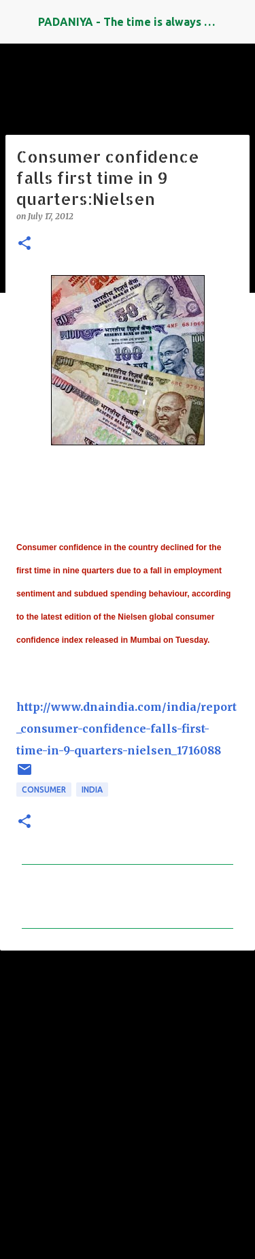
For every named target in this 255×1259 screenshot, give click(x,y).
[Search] (236, 21)
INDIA (92, 789)
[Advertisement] (127, 1098)
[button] (24, 244)
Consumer (44, 789)
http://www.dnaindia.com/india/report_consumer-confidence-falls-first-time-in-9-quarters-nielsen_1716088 (126, 728)
